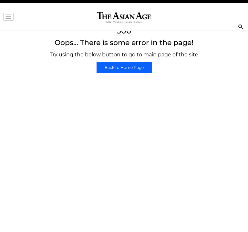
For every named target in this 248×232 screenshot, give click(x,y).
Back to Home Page (124, 67)
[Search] (241, 28)
